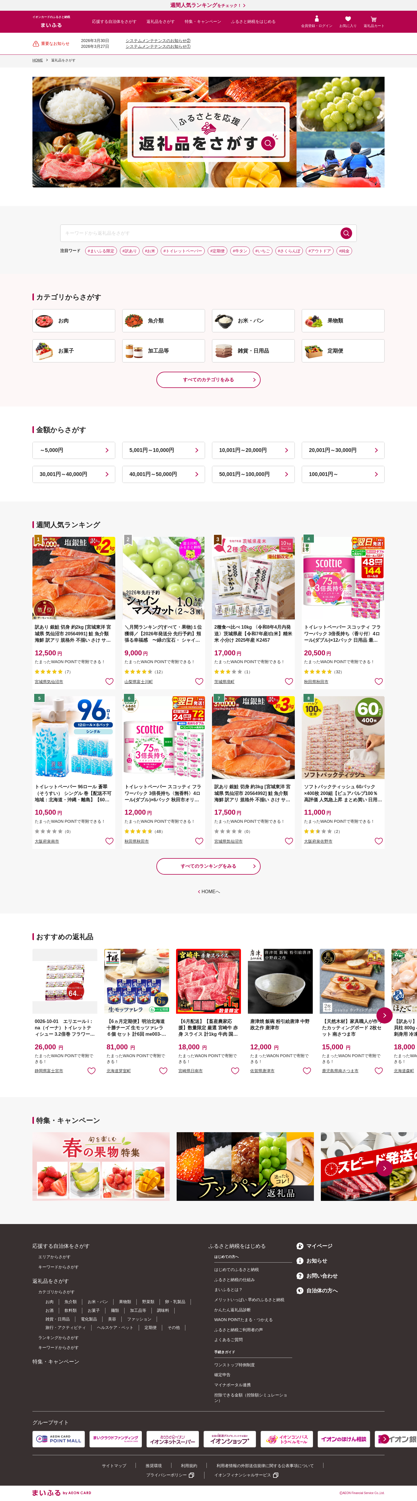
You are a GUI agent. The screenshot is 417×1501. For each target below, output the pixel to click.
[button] (384, 1015)
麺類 (115, 1310)
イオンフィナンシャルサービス (242, 1475)
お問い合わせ (317, 1276)
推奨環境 (154, 1465)
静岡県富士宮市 (49, 1070)
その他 (174, 1327)
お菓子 (94, 1310)
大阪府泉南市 (47, 841)
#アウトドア (319, 251)
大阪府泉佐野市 (318, 841)
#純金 (344, 251)
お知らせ (312, 1261)
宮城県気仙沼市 (49, 681)
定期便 (151, 1327)
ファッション (139, 1319)
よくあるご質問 (228, 1339)
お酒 (49, 1310)
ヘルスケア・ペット (115, 1327)
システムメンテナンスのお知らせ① (158, 46)
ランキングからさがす (58, 1337)
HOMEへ (211, 891)
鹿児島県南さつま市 (340, 1070)
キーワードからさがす (58, 1267)
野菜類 (148, 1301)
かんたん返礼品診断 (232, 1309)
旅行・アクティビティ (65, 1327)
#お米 (150, 251)
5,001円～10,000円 (151, 450)
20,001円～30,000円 (332, 450)
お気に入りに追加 (91, 1070)
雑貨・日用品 (57, 1319)
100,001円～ (323, 474)
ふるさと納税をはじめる (253, 21)
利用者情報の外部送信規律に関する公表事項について (265, 1465)
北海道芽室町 (119, 1070)
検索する (346, 233)
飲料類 (71, 1310)
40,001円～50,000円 (153, 474)
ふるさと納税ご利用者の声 (238, 1329)
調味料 (163, 1310)
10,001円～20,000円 (243, 450)
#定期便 (217, 251)
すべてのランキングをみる (208, 866)
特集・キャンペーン (203, 21)
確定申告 (222, 1374)
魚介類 (71, 1301)
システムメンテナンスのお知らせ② (158, 40)
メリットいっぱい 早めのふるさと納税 (249, 1299)
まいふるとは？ (228, 1289)
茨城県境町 (224, 681)
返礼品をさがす (161, 21)
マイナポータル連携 (232, 1385)
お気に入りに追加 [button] (109, 681)
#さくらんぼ (289, 251)
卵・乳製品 (175, 1301)
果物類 (125, 1301)
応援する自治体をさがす (114, 21)
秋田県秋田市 (316, 681)
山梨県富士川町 (139, 681)
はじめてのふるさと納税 (236, 1269)
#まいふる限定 (101, 251)
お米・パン (98, 1301)
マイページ (314, 1246)
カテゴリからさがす (56, 1292)
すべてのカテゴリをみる (208, 379)
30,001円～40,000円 (63, 474)
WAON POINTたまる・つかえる (243, 1319)
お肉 (49, 1301)
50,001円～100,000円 (244, 474)
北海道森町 (404, 1070)
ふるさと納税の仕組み (234, 1279)
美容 (112, 1319)
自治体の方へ (317, 1291)
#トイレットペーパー (182, 251)
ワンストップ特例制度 (234, 1365)
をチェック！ (206, 5)
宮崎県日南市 (190, 1070)
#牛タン (240, 251)
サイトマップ (114, 1465)
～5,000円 (51, 450)
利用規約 (189, 1465)
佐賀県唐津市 (262, 1070)
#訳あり (129, 251)
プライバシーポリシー (166, 1475)
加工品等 (138, 1310)
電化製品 (89, 1319)
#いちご (262, 251)
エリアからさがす (54, 1256)
